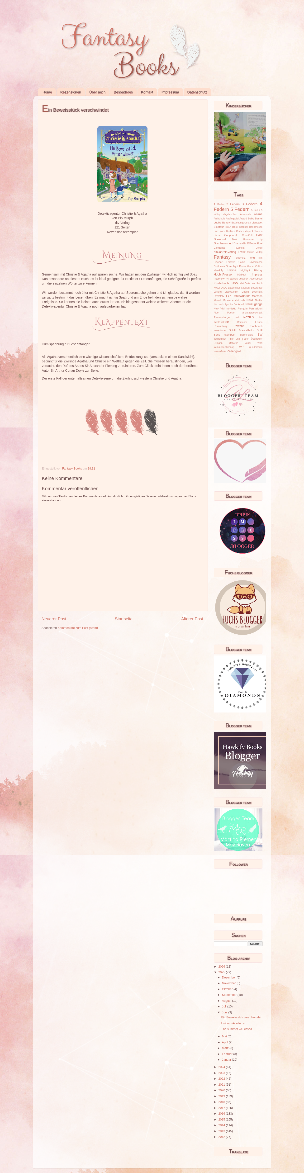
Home (47, 92)
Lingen (245, 291)
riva (260, 317)
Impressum (170, 92)
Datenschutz (197, 92)
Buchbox (230, 231)
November (229, 983)
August (227, 1000)
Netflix (258, 300)
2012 (222, 1137)
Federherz (240, 257)
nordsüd (231, 308)
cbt (251, 231)
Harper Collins (254, 266)
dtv (244, 243)
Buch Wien (219, 231)
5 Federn (240, 209)
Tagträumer (220, 338)
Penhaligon (255, 308)
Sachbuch (256, 326)
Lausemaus (234, 287)
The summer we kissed (236, 1029)
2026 (222, 966)
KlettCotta (245, 283)
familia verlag (254, 252)
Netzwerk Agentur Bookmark (229, 304)
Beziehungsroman (241, 222)
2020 (222, 1090)
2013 (222, 1131)
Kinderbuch (221, 283)
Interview (219, 278)
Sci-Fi (232, 330)
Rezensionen (70, 92)
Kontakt (147, 92)
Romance (221, 322)
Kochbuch (257, 283)
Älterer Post (192, 619)
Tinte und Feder (238, 338)
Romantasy (220, 326)
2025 (222, 972)
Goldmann (219, 266)
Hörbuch (241, 274)
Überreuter (256, 338)
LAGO (224, 287)
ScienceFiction (247, 330)
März (225, 1048)
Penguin (243, 308)
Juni (225, 1012)
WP (241, 347)
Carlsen (240, 231)
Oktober (227, 989)
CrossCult (247, 235)
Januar (227, 1059)
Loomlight (257, 291)
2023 (222, 1073)
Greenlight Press (236, 266)
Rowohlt (238, 326)
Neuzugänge (254, 304)
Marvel (217, 300)
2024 (222, 1067)
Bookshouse (255, 227)
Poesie (231, 312)
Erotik (242, 252)
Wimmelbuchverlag (224, 347)
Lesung (218, 291)
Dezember (229, 977)
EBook (251, 243)
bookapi (243, 227)
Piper (216, 312)
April (225, 1042)
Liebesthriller (231, 291)
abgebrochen (230, 214)
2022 (222, 1078)
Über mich (97, 92)
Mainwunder (242, 296)
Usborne (233, 343)
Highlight (245, 270)
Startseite (124, 619)
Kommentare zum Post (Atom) (78, 628)
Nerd (250, 300)
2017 (222, 1108)
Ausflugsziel (232, 218)
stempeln (229, 334)
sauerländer (220, 330)
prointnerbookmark (252, 312)
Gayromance (255, 262)
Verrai (248, 343)
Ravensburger (222, 317)
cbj (246, 231)
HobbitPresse (223, 274)
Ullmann (218, 343)
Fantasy (222, 257)
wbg (259, 343)
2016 (222, 1113)
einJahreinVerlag (225, 252)
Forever (230, 262)
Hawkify (218, 270)
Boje (235, 226)
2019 (222, 1096)
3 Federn (249, 204)
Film (260, 257)
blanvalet (257, 222)
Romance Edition (249, 322)
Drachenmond (223, 243)
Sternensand (246, 334)
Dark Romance (243, 239)
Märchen (257, 295)
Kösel (217, 287)
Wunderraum (255, 347)
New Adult (219, 308)
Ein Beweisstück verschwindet (241, 1017)
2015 (222, 1119)
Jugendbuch (255, 278)
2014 (222, 1125)
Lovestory (219, 296)
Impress (257, 274)
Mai (225, 1036)
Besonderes (123, 92)
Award (243, 218)
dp (261, 239)
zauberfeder (220, 351)
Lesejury (245, 287)
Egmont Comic (249, 248)
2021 (222, 1084)
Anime (258, 214)
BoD (228, 226)
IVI (227, 278)
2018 (222, 1102)
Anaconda (245, 214)
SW (260, 334)
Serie (217, 334)
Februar (227, 1054)
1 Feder (219, 204)
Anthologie (219, 218)
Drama (237, 243)
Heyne (232, 270)
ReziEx (248, 317)
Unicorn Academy (233, 1023)
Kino (234, 283)
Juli (224, 1006)
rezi (237, 317)
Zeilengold (234, 351)
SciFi (259, 330)
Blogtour (219, 226)
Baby (251, 218)
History (258, 270)
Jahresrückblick (239, 278)
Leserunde (256, 287)
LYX (229, 296)
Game (241, 262)
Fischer (218, 262)
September (230, 995)
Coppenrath (231, 235)
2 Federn (233, 204)
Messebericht (231, 300)
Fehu (252, 257)
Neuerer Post (54, 619)
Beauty (226, 222)
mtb (243, 300)
